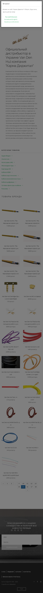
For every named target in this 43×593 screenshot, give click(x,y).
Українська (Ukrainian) (11, 22)
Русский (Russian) (11, 17)
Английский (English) (10, 19)
